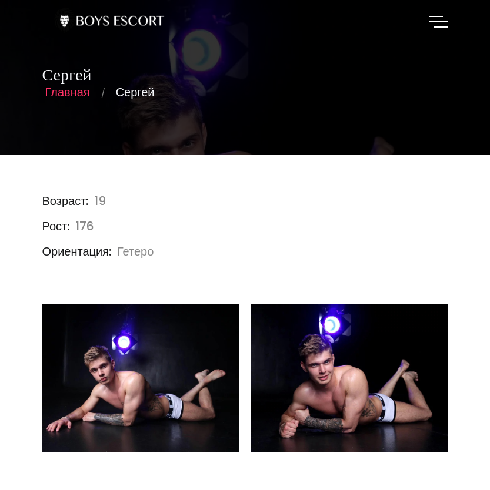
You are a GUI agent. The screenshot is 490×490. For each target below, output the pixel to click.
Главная (67, 92)
